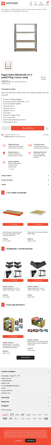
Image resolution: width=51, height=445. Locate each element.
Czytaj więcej (18, 440)
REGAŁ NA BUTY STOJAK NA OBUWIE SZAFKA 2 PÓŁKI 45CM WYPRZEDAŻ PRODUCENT (37, 343)
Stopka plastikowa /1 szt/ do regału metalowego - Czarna (36, 289)
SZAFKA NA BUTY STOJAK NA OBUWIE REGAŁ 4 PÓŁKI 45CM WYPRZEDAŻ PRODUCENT (11, 346)
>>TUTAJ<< (11, 169)
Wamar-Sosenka (43, 78)
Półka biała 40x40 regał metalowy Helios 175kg (37, 233)
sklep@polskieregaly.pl (12, 386)
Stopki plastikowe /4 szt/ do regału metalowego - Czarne (11, 289)
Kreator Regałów (13, 161)
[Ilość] (5, 128)
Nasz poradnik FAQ (6, 390)
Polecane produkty (15, 305)
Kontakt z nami (5, 393)
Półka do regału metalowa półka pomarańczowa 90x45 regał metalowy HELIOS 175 (12, 233)
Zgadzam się (30, 440)
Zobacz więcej (25, 357)
